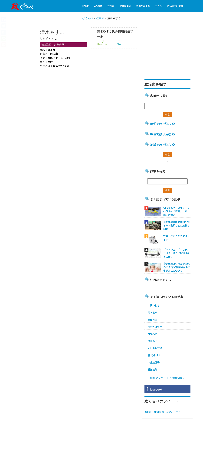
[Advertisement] (168, 52)
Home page (102, 42)
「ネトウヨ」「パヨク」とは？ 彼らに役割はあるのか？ (176, 253)
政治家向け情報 (175, 6)
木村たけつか (155, 327)
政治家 (111, 6)
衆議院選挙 (125, 6)
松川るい (152, 341)
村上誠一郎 (154, 355)
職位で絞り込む (162, 134)
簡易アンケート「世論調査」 (167, 377)
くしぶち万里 (155, 348)
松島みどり (154, 334)
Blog (119, 42)
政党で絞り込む (162, 123)
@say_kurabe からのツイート (162, 411)
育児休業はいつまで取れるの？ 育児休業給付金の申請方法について (176, 267)
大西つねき (154, 305)
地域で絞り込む (162, 144)
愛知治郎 (152, 369)
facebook (154, 389)
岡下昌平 (152, 312)
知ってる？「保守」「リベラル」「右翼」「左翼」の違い (176, 211)
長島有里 (152, 319)
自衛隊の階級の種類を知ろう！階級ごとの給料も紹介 (176, 225)
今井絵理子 (154, 362)
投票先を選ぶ (143, 6)
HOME (85, 6)
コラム (158, 6)
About (98, 6)
